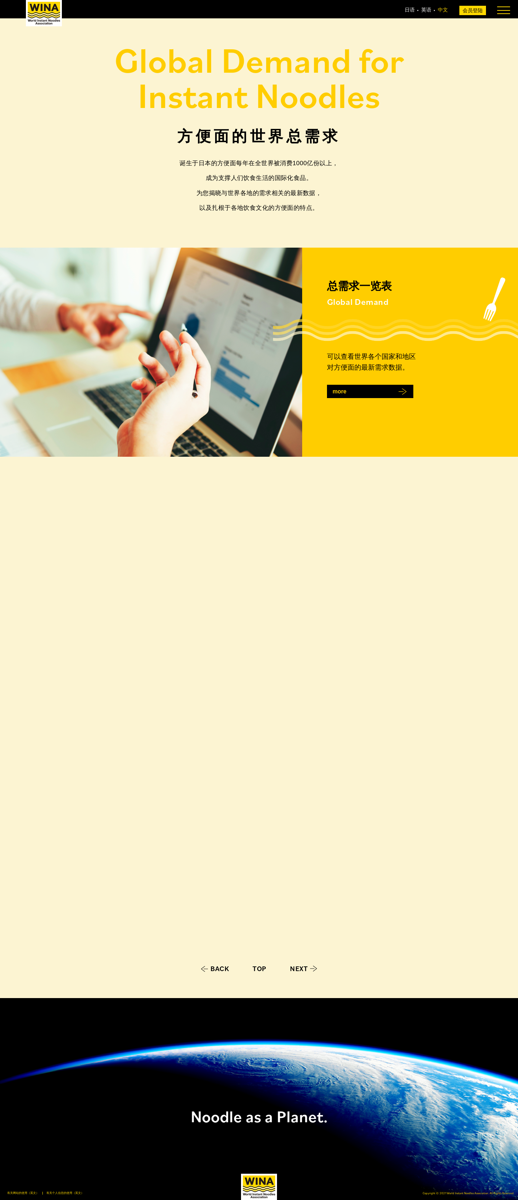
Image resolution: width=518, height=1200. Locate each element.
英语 (426, 10)
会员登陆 (473, 10)
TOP (260, 968)
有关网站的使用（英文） (23, 1193)
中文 (443, 10)
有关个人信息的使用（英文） (65, 1193)
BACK (219, 968)
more (339, 391)
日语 (410, 10)
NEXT (299, 968)
